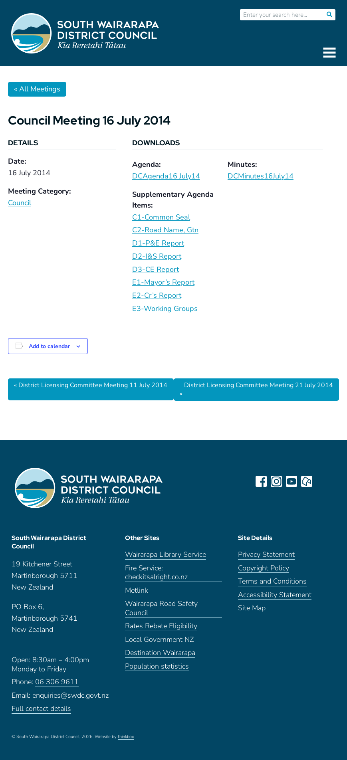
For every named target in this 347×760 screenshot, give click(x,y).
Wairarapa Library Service (165, 554)
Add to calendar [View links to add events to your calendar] (49, 346)
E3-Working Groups (165, 308)
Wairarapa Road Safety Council (161, 608)
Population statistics (157, 666)
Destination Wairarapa (160, 652)
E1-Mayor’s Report (163, 282)
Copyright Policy (263, 568)
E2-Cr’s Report (156, 295)
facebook (261, 481)
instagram (276, 481)
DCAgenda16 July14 (166, 176)
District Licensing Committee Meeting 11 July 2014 (90, 385)
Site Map (252, 608)
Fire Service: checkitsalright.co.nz (156, 573)
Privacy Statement (266, 554)
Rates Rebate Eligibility (161, 626)
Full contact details (41, 708)
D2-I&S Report (156, 256)
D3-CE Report (155, 269)
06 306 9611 (57, 682)
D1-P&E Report (158, 243)
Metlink (136, 590)
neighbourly (306, 481)
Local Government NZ (159, 639)
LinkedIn (321, 481)
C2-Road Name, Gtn (165, 230)
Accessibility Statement (274, 595)
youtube (291, 481)
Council (19, 203)
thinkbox (126, 737)
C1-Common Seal (161, 217)
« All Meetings (37, 89)
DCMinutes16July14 (260, 176)
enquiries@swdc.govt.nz (70, 695)
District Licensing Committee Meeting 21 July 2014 (256, 389)
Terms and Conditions (272, 581)
